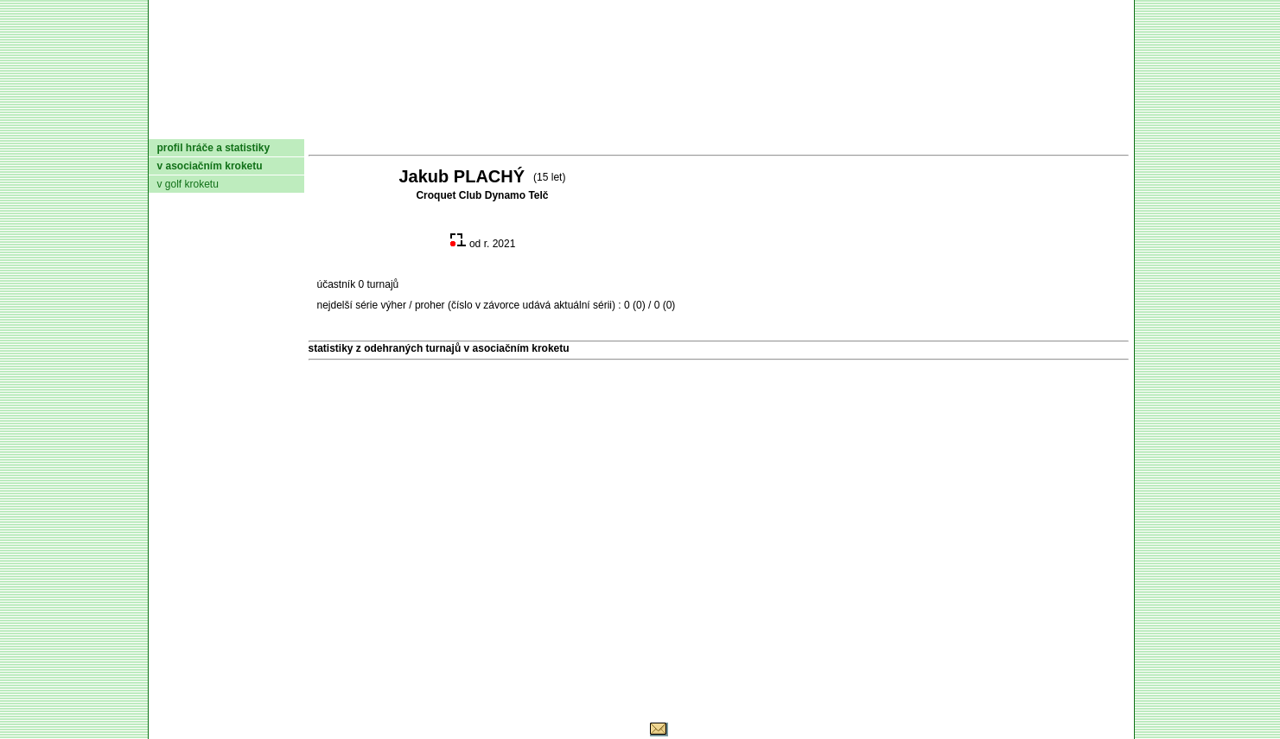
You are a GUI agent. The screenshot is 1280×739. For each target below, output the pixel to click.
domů (177, 125)
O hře (802, 125)
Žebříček (644, 125)
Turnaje (559, 125)
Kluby (491, 125)
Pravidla (730, 125)
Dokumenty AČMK (368, 125)
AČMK (241, 125)
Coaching (949, 125)
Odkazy (1038, 125)
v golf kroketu (188, 184)
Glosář (865, 125)
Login (1105, 125)
